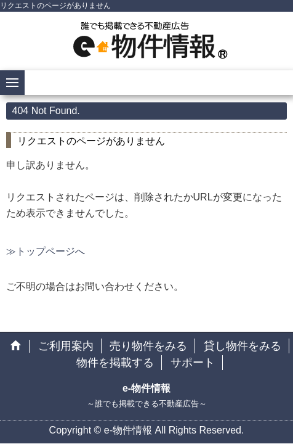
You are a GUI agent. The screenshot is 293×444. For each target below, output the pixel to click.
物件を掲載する (115, 362)
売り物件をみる (148, 346)
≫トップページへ (45, 251)
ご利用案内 (66, 346)
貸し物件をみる (242, 346)
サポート (193, 362)
